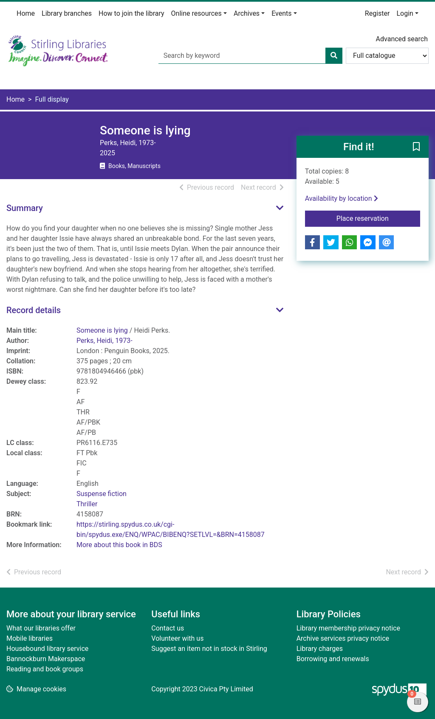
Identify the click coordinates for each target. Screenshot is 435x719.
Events (281, 13)
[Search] (333, 56)
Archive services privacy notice (343, 638)
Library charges (320, 649)
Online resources (196, 13)
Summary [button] (24, 208)
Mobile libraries (29, 638)
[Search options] (387, 56)
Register (377, 13)
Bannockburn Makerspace (45, 659)
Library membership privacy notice (348, 628)
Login (404, 13)
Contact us (167, 628)
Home (26, 13)
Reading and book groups (44, 669)
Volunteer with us (177, 638)
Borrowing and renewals (333, 659)
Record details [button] (33, 310)
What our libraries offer (41, 628)
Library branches (67, 13)
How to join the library (131, 13)
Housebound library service (47, 649)
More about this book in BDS (119, 545)
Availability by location (341, 198)
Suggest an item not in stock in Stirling (209, 649)
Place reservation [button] (378, 218)
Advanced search (402, 39)
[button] (416, 147)
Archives (247, 13)
